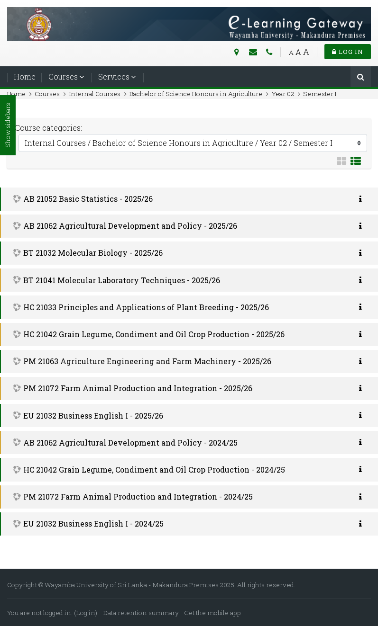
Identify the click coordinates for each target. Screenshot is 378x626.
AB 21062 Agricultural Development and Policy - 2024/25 (130, 442)
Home (25, 76)
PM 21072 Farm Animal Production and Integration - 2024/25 (138, 496)
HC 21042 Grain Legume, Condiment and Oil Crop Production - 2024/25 (154, 469)
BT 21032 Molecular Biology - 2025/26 (93, 253)
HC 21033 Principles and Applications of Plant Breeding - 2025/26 (146, 307)
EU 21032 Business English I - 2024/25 (93, 523)
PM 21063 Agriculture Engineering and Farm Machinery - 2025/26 (147, 361)
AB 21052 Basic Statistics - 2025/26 (88, 199)
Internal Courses (94, 93)
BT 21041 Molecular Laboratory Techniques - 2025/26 (121, 280)
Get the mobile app (212, 612)
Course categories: (48, 128)
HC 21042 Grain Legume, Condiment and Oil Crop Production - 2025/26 (154, 334)
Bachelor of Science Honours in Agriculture (195, 93)
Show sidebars (7, 125)
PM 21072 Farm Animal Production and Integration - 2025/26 (137, 388)
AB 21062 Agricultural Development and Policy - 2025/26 (130, 226)
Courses (63, 76)
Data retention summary (141, 612)
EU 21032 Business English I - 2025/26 (93, 415)
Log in (347, 51)
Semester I (319, 93)
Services (113, 76)
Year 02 (283, 93)
